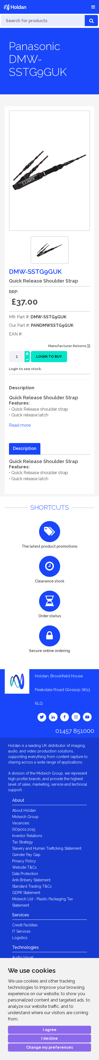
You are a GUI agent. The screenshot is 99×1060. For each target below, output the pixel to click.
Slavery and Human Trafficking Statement (46, 848)
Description (24, 448)
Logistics (19, 938)
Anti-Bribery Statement (31, 880)
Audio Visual (23, 957)
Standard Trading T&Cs (32, 886)
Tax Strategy (22, 842)
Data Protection (25, 874)
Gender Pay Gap (26, 855)
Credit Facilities (25, 925)
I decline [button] (49, 1038)
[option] (50, 250)
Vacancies (20, 823)
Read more (20, 425)
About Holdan (24, 810)
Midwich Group (25, 817)
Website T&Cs (24, 867)
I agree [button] (49, 1030)
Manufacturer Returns (69, 346)
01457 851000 (74, 730)
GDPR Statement (26, 893)
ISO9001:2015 (23, 829)
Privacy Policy (24, 861)
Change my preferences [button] (49, 1047)
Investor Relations (27, 836)
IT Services (21, 931)
